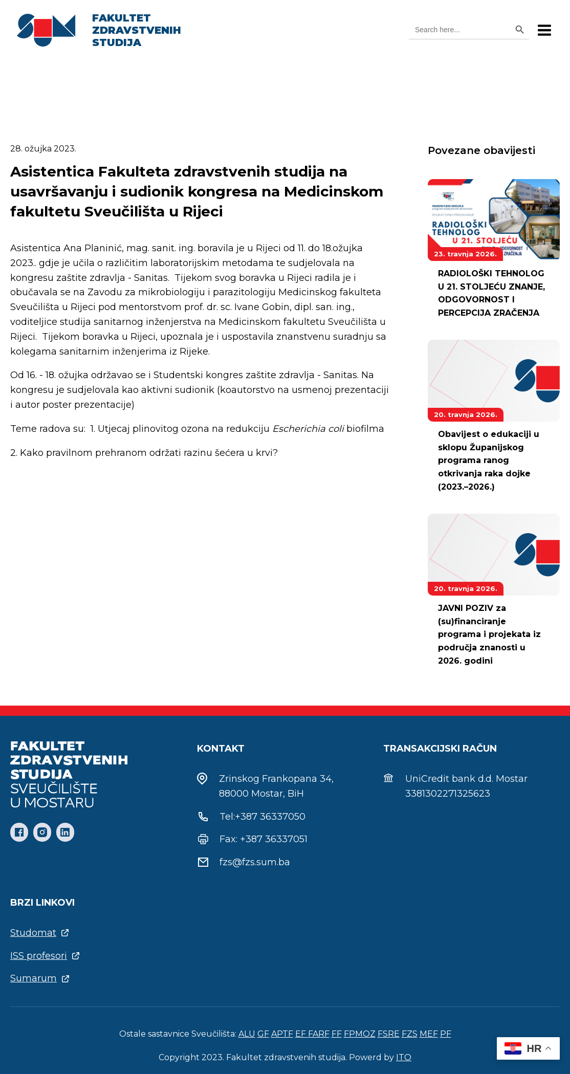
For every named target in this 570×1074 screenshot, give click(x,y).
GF (263, 1034)
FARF (319, 1034)
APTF (282, 1034)
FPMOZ (360, 1034)
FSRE (389, 1034)
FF (337, 1034)
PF (445, 1034)
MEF (429, 1034)
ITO (403, 1057)
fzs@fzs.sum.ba (255, 862)
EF (301, 1034)
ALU (246, 1034)
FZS (410, 1034)
